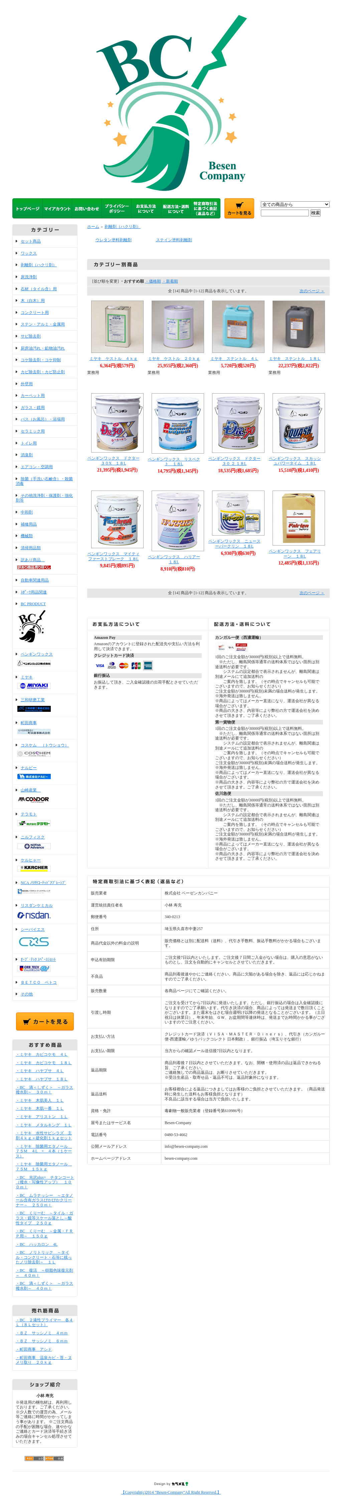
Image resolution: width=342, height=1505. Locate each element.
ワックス (29, 253)
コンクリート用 (35, 312)
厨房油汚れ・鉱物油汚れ (43, 348)
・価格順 (153, 281)
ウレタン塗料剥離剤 (114, 240)
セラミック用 (33, 431)
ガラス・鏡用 (33, 407)
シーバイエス (45, 938)
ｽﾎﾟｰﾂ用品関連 (34, 592)
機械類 (27, 536)
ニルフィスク (45, 843)
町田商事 (45, 728)
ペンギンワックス (45, 660)
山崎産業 (45, 796)
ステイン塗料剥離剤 (174, 240)
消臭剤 (27, 455)
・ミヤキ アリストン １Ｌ (42, 1116)
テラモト (45, 820)
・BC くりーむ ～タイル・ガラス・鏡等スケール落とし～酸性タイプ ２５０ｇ (44, 1218)
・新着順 (170, 281)
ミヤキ (45, 683)
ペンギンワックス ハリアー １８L (176, 559)
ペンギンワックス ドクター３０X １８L (114, 461)
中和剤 (27, 512)
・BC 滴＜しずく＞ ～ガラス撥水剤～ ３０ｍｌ (44, 1090)
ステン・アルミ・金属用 (43, 324)
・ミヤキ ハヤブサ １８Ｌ (42, 1079)
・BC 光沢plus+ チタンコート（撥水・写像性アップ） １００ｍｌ (45, 1182)
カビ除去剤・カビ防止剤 (43, 372)
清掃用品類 (31, 548)
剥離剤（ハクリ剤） (39, 265)
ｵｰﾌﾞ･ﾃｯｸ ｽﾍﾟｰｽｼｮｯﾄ (45, 965)
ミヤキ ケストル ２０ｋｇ (174, 358)
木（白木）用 (33, 300)
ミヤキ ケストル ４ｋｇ (114, 358)
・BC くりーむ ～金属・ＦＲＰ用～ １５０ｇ (44, 1233)
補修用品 (29, 524)
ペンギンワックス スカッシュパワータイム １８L (295, 461)
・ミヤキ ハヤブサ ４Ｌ (40, 1070)
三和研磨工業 (45, 706)
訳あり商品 (45, 564)
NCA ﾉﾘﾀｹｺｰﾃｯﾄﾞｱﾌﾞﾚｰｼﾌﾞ (45, 888)
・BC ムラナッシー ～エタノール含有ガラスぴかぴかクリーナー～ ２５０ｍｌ (44, 1200)
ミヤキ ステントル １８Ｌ (295, 358)
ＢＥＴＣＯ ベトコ (39, 982)
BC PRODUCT (45, 623)
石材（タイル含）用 (39, 289)
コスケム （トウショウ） (45, 751)
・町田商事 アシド (34, 1349)
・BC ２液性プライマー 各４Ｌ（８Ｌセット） (44, 1322)
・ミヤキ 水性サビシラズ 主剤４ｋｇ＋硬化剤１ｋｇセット (44, 1135)
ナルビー (45, 773)
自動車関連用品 (35, 580)
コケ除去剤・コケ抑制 (41, 360)
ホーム (93, 226)
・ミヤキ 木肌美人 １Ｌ (40, 1100)
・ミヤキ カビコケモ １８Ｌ (44, 1062)
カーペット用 (33, 395)
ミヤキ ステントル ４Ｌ (234, 358)
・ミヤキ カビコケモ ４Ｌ (42, 1054)
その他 (27, 994)
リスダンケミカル (45, 911)
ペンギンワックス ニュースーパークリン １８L (234, 544)
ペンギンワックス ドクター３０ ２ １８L (234, 461)
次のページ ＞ (312, 291)
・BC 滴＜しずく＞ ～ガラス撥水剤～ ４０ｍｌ (44, 1286)
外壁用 (27, 384)
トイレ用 (29, 443)
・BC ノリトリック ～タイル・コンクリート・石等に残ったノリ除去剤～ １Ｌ (44, 1257)
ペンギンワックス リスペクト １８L (174, 462)
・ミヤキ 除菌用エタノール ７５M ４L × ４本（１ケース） (44, 1151)
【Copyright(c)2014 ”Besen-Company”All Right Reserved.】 (171, 1492)
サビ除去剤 (31, 336)
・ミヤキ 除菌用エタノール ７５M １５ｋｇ (44, 1166)
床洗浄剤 (29, 277)
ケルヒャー (45, 866)
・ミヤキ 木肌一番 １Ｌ (40, 1108)
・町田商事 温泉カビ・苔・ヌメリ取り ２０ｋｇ (44, 1360)
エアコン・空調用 (37, 467)
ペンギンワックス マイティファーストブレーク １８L (114, 556)
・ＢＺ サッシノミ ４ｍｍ (42, 1333)
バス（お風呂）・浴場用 (43, 419)
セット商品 (31, 241)
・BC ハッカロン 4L (36, 1244)
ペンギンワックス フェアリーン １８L (295, 554)
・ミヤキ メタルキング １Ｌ (44, 1125)
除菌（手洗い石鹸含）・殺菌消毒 (44, 481)
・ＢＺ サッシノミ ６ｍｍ (42, 1341)
